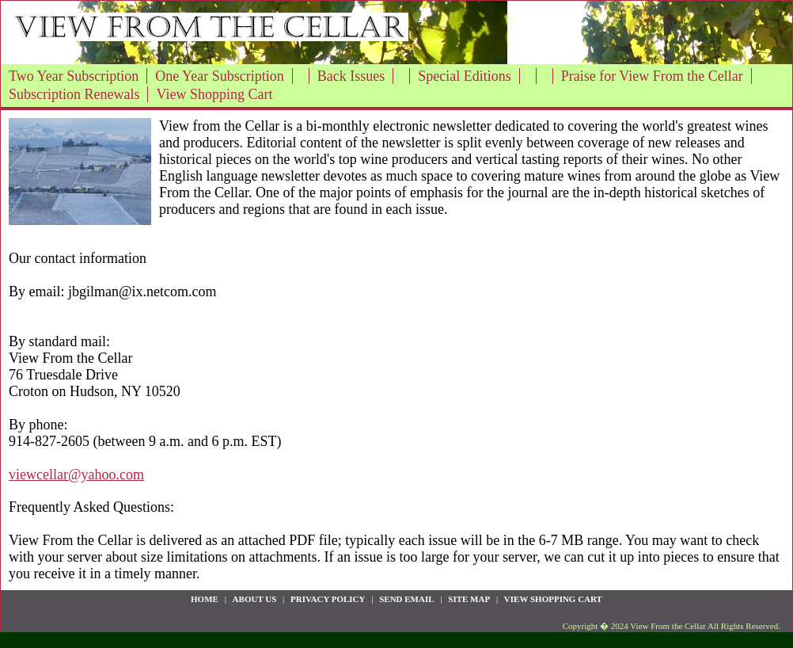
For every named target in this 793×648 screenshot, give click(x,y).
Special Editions (464, 76)
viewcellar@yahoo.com (76, 474)
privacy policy (327, 599)
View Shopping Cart (214, 94)
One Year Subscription (219, 76)
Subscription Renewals (74, 94)
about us (255, 599)
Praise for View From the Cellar (652, 76)
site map (469, 599)
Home (204, 599)
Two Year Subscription (73, 76)
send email (406, 599)
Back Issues (351, 76)
